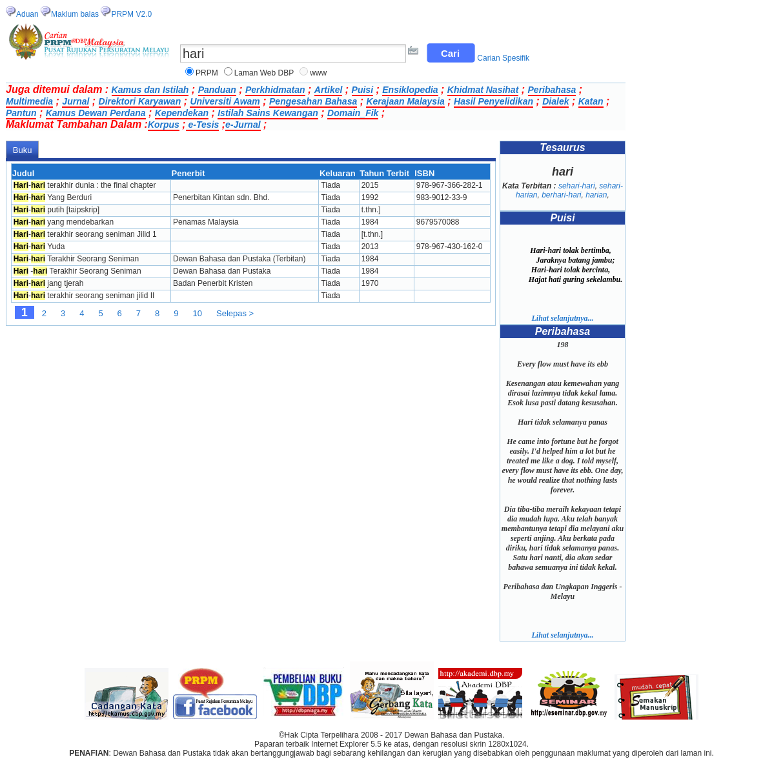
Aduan (27, 14)
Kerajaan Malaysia (405, 101)
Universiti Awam (224, 101)
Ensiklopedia (410, 90)
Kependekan (181, 113)
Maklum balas (75, 14)
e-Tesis (202, 124)
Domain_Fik (352, 113)
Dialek (555, 101)
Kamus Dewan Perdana (96, 113)
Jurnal (75, 101)
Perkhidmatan (275, 90)
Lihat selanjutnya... (562, 318)
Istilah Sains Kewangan (268, 113)
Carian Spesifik (503, 58)
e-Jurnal (242, 124)
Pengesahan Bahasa (313, 101)
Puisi (362, 90)
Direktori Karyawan (140, 101)
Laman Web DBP (264, 72)
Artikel (328, 90)
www (318, 72)
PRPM (207, 72)
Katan (591, 101)
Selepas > (235, 313)
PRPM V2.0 (131, 14)
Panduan (217, 90)
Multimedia (29, 101)
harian (596, 194)
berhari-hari (561, 194)
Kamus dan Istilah (150, 90)
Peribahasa (552, 90)
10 (197, 313)
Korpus (163, 124)
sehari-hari (576, 185)
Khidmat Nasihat (482, 90)
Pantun (21, 113)
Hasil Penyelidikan (493, 101)
